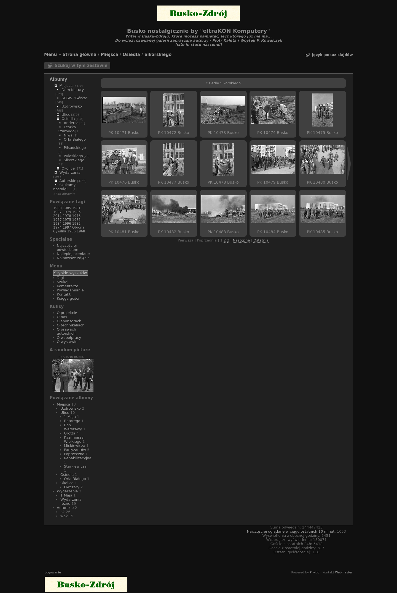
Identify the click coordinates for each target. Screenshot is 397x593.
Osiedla (131, 54)
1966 (71, 231)
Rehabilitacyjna (77, 458)
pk (62, 512)
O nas (62, 317)
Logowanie (53, 572)
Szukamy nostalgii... (64, 187)
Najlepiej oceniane (73, 254)
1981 (76, 208)
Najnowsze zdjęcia (73, 258)
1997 (67, 227)
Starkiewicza (75, 466)
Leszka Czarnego (67, 129)
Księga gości (68, 298)
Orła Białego (75, 139)
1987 (57, 212)
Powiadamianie (70, 290)
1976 (76, 216)
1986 (76, 212)
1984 (57, 224)
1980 (57, 208)
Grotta (69, 433)
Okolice (68, 168)
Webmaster (343, 572)
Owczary (71, 487)
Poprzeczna (74, 454)
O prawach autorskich (66, 331)
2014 (57, 216)
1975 (67, 220)
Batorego (72, 421)
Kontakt (64, 294)
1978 (67, 216)
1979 (67, 212)
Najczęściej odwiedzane (67, 247)
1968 (81, 231)
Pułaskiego (73, 156)
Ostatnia (261, 240)
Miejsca (109, 54)
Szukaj (62, 282)
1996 (67, 224)
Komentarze (67, 286)
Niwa (68, 135)
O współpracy (69, 338)
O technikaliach (71, 325)
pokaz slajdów (338, 55)
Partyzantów (75, 450)
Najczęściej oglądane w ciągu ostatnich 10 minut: (292, 531)
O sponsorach (69, 321)
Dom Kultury (72, 90)
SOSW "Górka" (74, 98)
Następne (241, 240)
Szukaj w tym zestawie (81, 65)
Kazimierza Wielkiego (74, 439)
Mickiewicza (74, 446)
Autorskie (67, 181)
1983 (76, 220)
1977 (57, 220)
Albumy (58, 79)
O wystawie (67, 342)
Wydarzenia (70, 172)
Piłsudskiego (75, 148)
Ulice (65, 114)
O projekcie (67, 313)
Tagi (60, 278)
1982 (76, 224)
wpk (64, 516)
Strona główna (79, 54)
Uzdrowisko (71, 106)
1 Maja (70, 417)
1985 (67, 208)
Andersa (71, 123)
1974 (57, 227)
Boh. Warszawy (73, 427)
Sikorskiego (157, 54)
